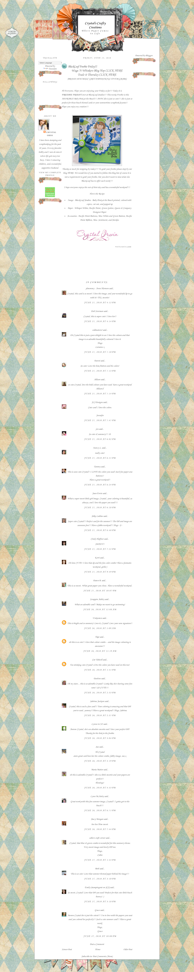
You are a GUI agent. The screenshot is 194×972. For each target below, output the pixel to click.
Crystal (51, 132)
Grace (97, 910)
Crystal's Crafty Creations (95, 25)
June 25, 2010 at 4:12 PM (100, 302)
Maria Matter (97, 769)
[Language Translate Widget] (50, 63)
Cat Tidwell (97, 659)
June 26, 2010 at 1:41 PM (100, 670)
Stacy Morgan (97, 819)
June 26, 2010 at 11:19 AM (99, 651)
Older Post (127, 949)
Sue (97, 747)
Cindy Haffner (97, 539)
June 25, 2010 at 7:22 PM (100, 549)
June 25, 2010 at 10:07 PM (99, 590)
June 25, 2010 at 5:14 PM (100, 393)
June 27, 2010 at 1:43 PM (100, 860)
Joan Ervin (97, 493)
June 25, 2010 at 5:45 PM (100, 420)
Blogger (149, 55)
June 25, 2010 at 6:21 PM (100, 458)
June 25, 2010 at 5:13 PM (100, 371)
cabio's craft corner (97, 838)
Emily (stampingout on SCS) (97, 887)
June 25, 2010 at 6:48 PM (100, 530)
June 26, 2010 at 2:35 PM (100, 715)
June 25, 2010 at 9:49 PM (100, 572)
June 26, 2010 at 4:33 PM (100, 787)
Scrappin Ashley (97, 599)
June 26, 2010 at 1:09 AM (100, 628)
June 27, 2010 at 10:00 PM (99, 936)
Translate (50, 68)
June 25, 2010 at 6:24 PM (100, 484)
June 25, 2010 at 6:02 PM (100, 439)
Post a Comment (97, 944)
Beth (97, 868)
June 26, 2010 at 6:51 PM (100, 810)
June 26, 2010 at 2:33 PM (100, 692)
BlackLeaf (85, 181)
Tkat (97, 637)
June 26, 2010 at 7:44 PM (100, 829)
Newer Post (67, 949)
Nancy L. (97, 448)
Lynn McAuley (97, 796)
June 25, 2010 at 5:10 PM (100, 352)
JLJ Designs (97, 402)
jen (97, 429)
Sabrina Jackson (97, 701)
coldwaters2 (97, 330)
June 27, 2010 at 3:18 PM (100, 901)
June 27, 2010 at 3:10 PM (100, 878)
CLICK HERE (114, 71)
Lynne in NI (97, 724)
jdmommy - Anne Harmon (97, 288)
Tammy (97, 466)
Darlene (97, 678)
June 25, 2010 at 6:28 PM (100, 507)
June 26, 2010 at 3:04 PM (100, 738)
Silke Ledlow (97, 516)
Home (97, 949)
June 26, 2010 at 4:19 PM (100, 761)
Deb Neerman (97, 311)
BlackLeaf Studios (96, 94)
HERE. (71, 173)
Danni (97, 360)
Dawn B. (97, 580)
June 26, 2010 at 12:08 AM (99, 609)
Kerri (97, 557)
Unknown (97, 618)
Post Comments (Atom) (103, 956)
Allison (97, 379)
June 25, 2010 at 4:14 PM (100, 321)
